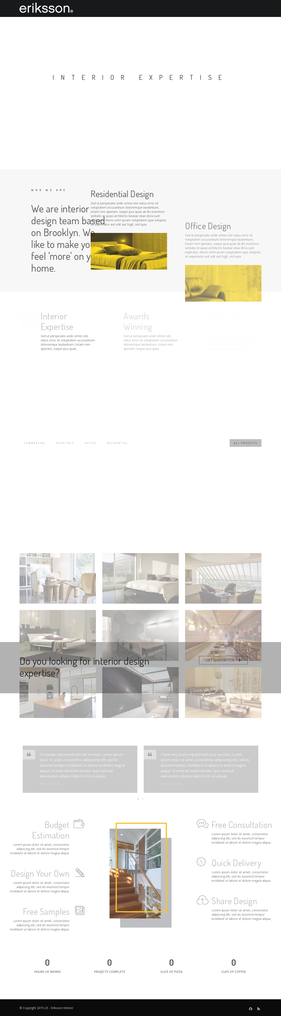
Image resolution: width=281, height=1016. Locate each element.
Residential (117, 446)
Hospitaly (65, 446)
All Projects (245, 446)
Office (90, 446)
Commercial (34, 446)
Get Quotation (220, 663)
